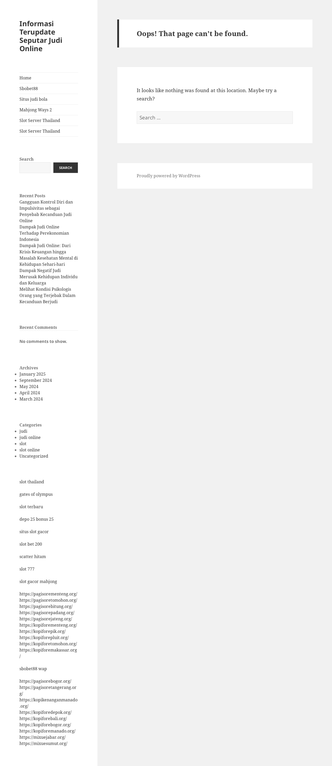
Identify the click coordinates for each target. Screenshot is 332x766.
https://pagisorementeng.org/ (48, 594)
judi (23, 431)
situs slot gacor (34, 531)
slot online (29, 450)
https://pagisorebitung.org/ (46, 606)
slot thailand (31, 482)
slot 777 (26, 569)
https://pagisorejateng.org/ (45, 619)
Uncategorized (33, 456)
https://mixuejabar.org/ (42, 737)
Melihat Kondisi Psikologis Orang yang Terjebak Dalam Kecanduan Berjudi (47, 295)
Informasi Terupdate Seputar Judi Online (40, 36)
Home (25, 78)
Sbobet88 (28, 88)
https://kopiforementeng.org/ (48, 625)
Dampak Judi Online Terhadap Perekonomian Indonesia (44, 233)
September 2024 (35, 380)
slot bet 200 (30, 544)
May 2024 (28, 386)
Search (26, 159)
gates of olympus (36, 494)
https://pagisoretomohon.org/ (48, 600)
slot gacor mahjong (38, 581)
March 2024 (31, 399)
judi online (30, 437)
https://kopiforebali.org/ (43, 718)
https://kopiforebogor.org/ (45, 725)
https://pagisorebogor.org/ (45, 681)
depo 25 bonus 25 (36, 519)
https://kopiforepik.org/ (42, 631)
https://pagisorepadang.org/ (46, 612)
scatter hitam (32, 556)
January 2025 (32, 374)
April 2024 (29, 393)
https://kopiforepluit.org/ (44, 637)
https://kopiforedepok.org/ (45, 712)
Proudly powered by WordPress (168, 176)
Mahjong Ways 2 (35, 110)
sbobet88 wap (33, 669)
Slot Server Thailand (39, 120)
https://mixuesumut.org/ (43, 743)
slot (22, 443)
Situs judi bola (33, 99)
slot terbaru (31, 507)
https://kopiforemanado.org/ (47, 731)
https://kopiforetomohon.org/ (48, 644)
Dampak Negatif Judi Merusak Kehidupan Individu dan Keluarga (48, 277)
